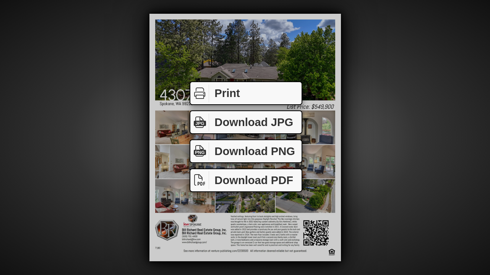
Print (215, 93)
